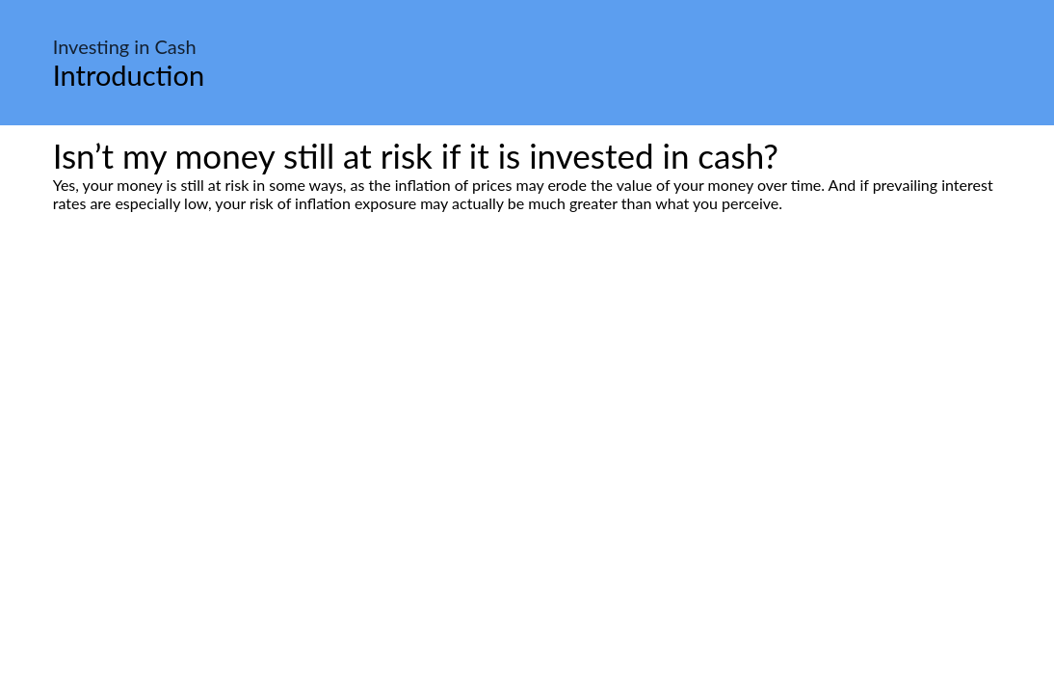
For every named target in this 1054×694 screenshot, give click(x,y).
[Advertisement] (527, 393)
